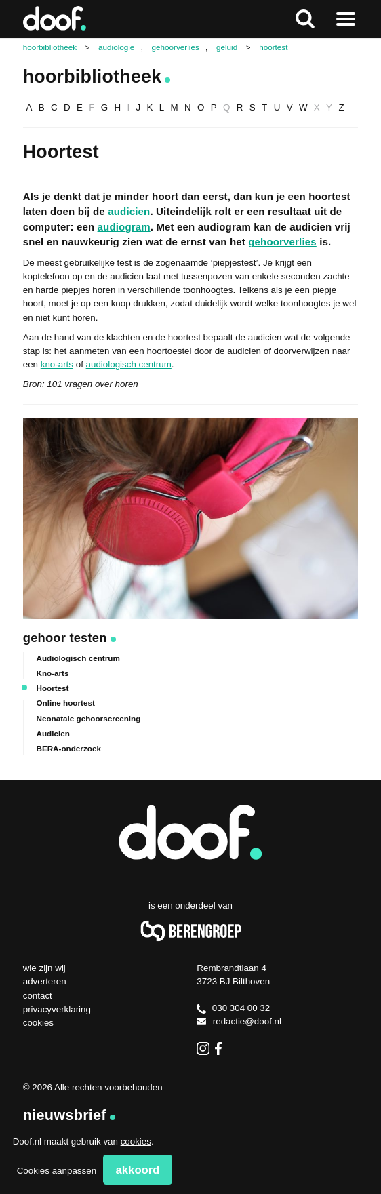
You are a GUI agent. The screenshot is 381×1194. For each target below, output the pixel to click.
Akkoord (138, 1169)
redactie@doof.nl (239, 1021)
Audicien (52, 733)
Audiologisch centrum (77, 658)
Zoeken (304, 18)
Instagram (203, 1048)
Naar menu (345, 18)
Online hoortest (65, 702)
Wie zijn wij (44, 968)
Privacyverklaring (57, 1009)
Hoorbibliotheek (92, 76)
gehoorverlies (282, 241)
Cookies (38, 1023)
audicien (129, 211)
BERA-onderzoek (68, 748)
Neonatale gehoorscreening (88, 718)
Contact (37, 996)
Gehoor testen (65, 638)
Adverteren (44, 981)
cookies (136, 1141)
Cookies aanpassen (56, 1171)
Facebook (221, 1048)
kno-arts (57, 364)
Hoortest (52, 687)
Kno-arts (52, 673)
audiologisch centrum (129, 364)
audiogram (124, 227)
